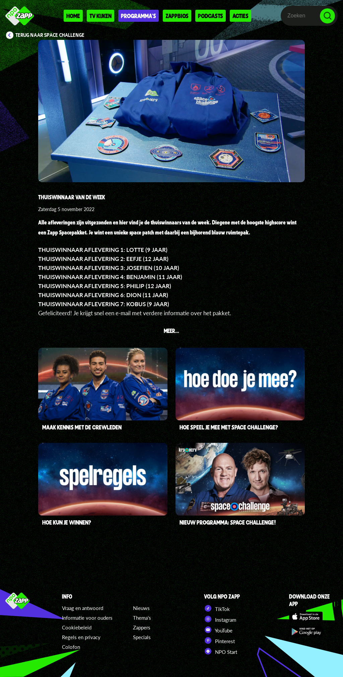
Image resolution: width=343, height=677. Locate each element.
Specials (142, 637)
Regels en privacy (81, 637)
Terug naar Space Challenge (50, 35)
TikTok (217, 608)
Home (73, 16)
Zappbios (177, 16)
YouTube (218, 630)
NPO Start (220, 651)
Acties (240, 16)
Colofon (71, 647)
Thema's (142, 618)
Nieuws (141, 608)
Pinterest (219, 640)
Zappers (141, 627)
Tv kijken (100, 16)
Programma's (138, 16)
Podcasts (210, 16)
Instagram (220, 619)
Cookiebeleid (76, 627)
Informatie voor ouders (87, 618)
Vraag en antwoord (82, 608)
